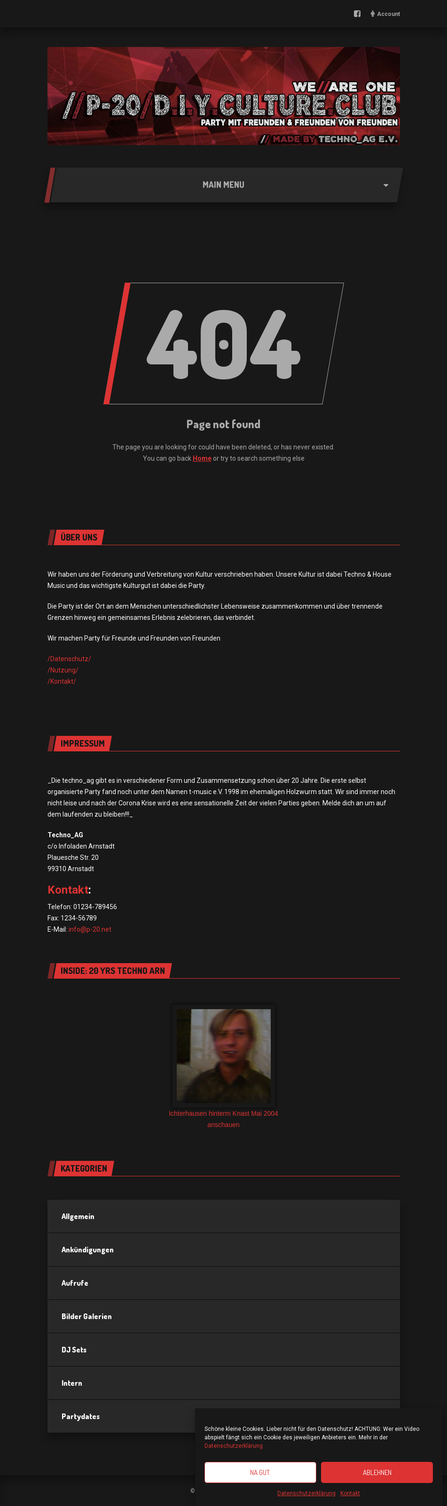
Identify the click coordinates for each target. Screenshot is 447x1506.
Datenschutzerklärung (233, 1446)
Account (388, 14)
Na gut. (260, 1472)
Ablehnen (377, 1472)
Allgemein (78, 1216)
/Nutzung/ (62, 670)
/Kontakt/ (61, 681)
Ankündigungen (88, 1249)
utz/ (84, 659)
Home (202, 458)
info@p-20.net (90, 929)
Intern (72, 1383)
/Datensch (62, 659)
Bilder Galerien (87, 1316)
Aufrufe (75, 1283)
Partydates (81, 1416)
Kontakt (350, 1493)
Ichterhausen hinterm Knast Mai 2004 (223, 1113)
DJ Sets (74, 1349)
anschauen (223, 1124)
